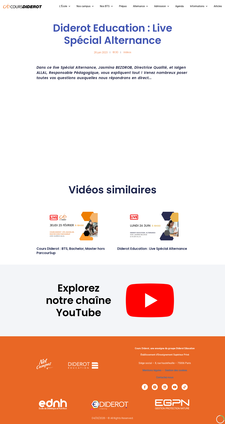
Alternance (140, 6)
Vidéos (127, 52)
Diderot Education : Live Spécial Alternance (145, 250)
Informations (198, 6)
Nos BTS (106, 6)
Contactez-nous (164, 377)
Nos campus (85, 6)
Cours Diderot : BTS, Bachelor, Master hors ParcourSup (70, 250)
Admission (161, 6)
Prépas (123, 6)
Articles (218, 6)
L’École (64, 6)
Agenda (179, 6)
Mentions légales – (154, 370)
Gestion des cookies (176, 370)
